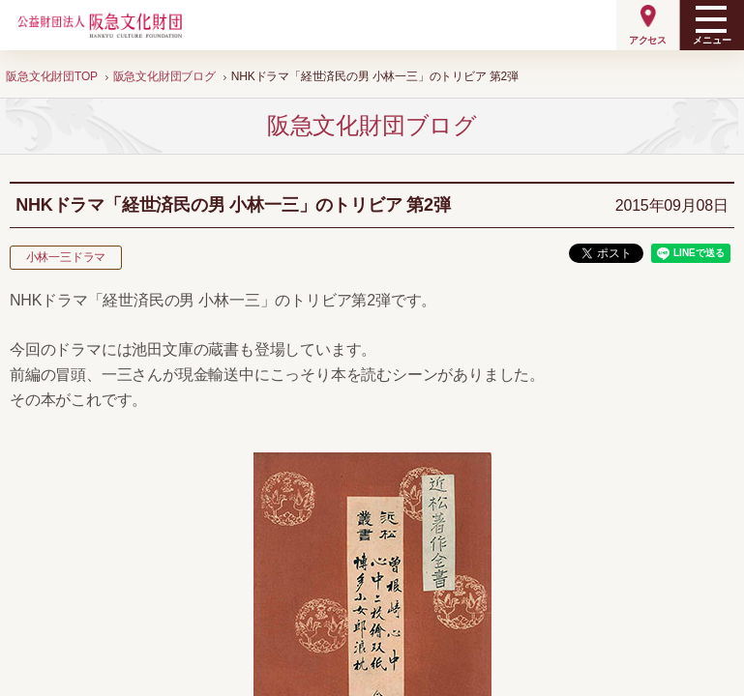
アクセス (648, 40)
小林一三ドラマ (66, 257)
